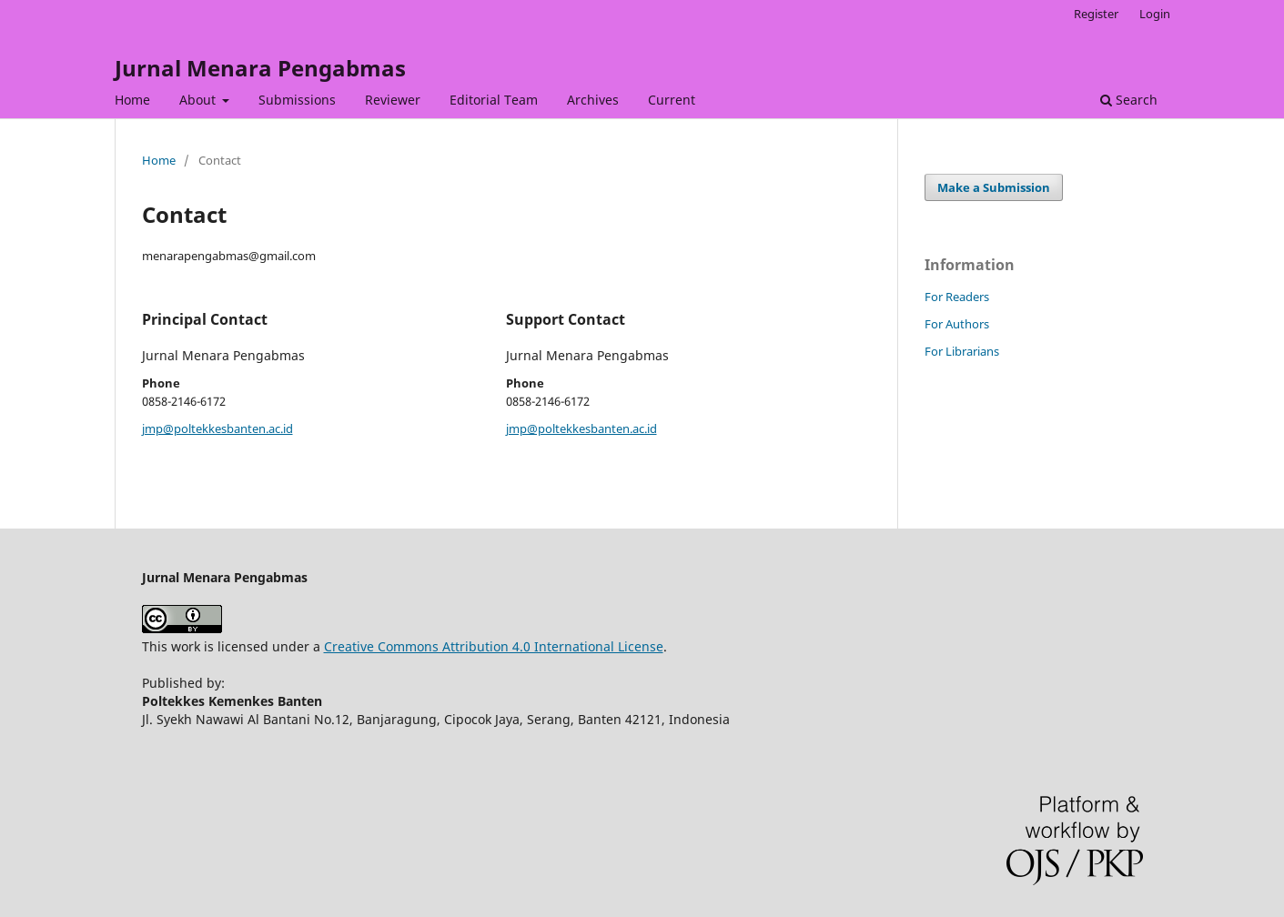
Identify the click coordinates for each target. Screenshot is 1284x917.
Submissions (297, 99)
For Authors (957, 324)
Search (1129, 99)
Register (1096, 13)
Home (132, 99)
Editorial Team (494, 99)
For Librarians (962, 351)
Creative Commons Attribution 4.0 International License (493, 646)
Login (1154, 13)
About (199, 99)
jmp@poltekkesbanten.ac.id (217, 428)
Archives (593, 99)
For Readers (957, 296)
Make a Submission (993, 187)
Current (671, 99)
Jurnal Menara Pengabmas (260, 68)
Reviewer (392, 99)
